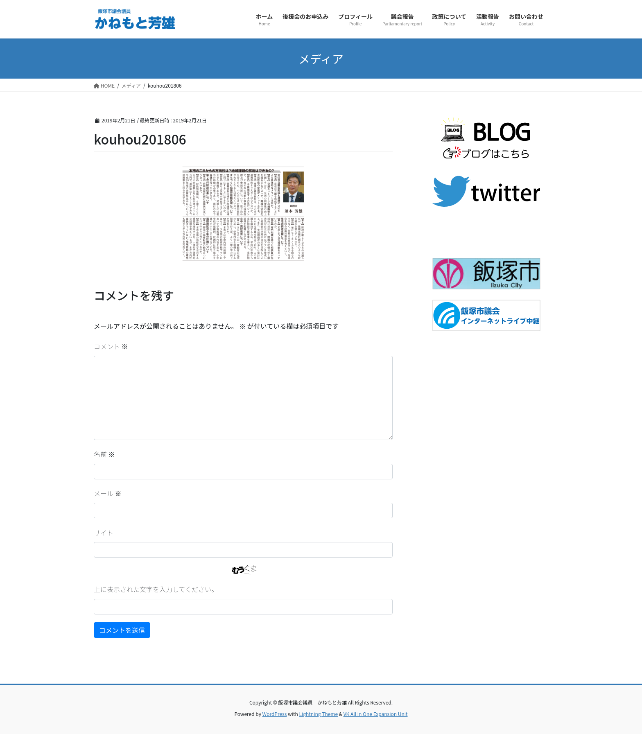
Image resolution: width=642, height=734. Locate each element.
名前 (104, 454)
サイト (103, 533)
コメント (111, 346)
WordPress (274, 713)
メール (108, 493)
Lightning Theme (318, 713)
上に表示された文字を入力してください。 (156, 589)
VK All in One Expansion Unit (376, 713)
